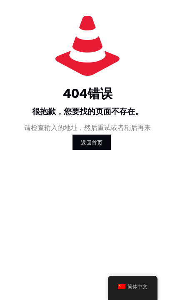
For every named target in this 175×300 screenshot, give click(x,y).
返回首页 (91, 142)
